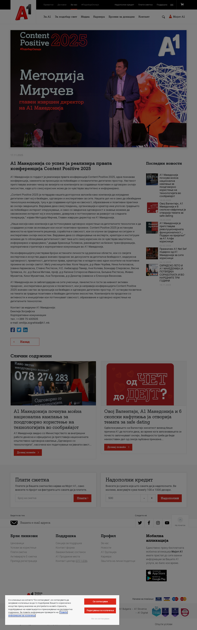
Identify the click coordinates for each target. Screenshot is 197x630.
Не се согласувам (100, 618)
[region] (62, 610)
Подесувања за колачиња (100, 610)
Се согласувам (100, 601)
